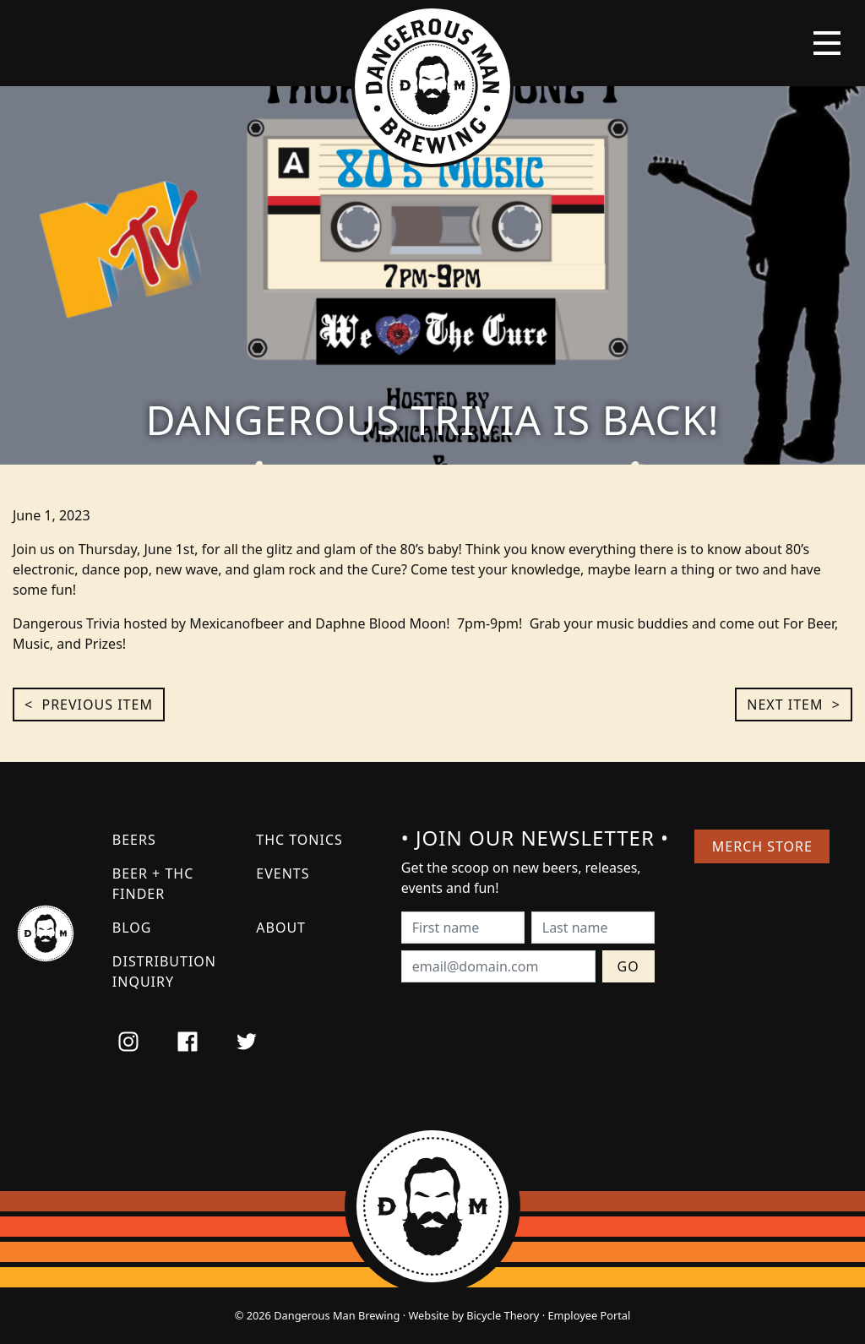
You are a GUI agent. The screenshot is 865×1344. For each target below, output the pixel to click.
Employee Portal (588, 1315)
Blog (132, 927)
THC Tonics (299, 839)
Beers (134, 839)
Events (282, 873)
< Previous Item (88, 704)
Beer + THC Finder (152, 883)
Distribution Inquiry (164, 971)
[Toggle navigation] (826, 43)
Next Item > (794, 704)
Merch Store (762, 846)
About (281, 927)
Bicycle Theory (502, 1315)
